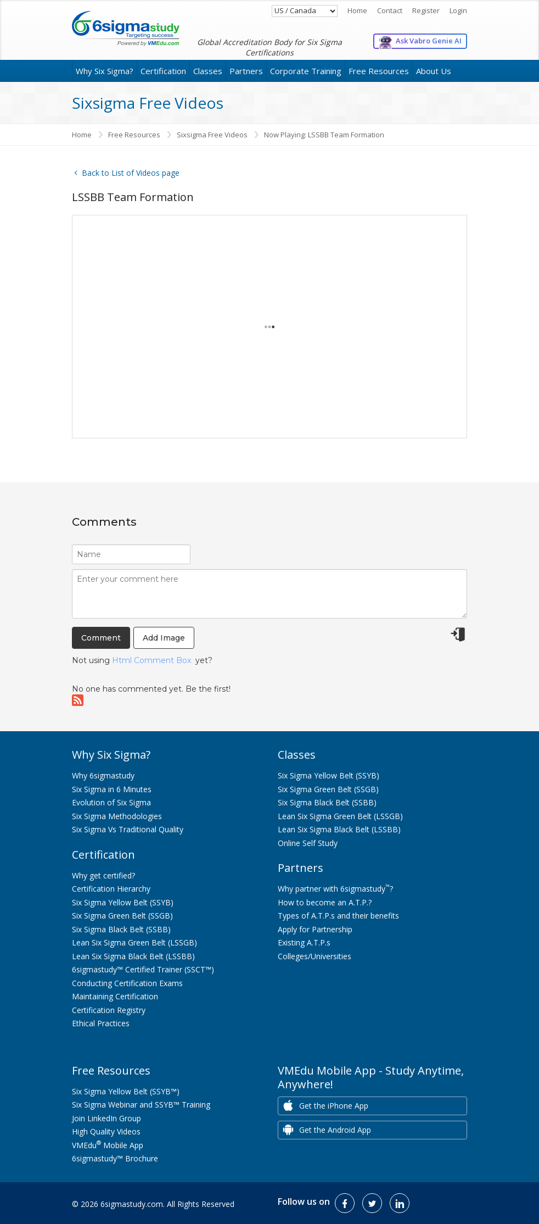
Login (458, 10)
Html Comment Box (151, 660)
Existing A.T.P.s (304, 942)
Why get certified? (103, 875)
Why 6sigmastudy (103, 775)
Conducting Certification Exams (127, 983)
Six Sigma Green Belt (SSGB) (122, 915)
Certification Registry (108, 1010)
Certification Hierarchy (111, 888)
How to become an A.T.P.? (325, 902)
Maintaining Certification (115, 996)
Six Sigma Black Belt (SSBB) (121, 929)
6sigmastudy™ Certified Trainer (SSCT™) (143, 969)
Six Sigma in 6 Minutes (111, 789)
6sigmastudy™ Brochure (115, 1158)
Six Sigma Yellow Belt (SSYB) (122, 902)
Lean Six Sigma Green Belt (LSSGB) (134, 942)
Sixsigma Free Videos (212, 135)
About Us (433, 70)
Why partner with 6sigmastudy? (335, 888)
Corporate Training (305, 70)
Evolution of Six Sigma (111, 802)
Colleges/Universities (314, 956)
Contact (389, 10)
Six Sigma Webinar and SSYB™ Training (141, 1104)
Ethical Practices (101, 1023)
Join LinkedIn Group (106, 1118)
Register (426, 10)
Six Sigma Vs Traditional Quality (127, 829)
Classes (207, 70)
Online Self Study (308, 843)
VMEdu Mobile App (107, 1145)
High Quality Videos (106, 1131)
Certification (163, 70)
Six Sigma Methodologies (117, 816)
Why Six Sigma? (104, 70)
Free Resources (379, 70)
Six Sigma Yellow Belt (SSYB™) (125, 1091)
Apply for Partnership (315, 929)
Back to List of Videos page (125, 173)
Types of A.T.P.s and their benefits (338, 915)
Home (357, 10)
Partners (246, 70)
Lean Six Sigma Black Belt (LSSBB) (133, 956)
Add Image (164, 638)
